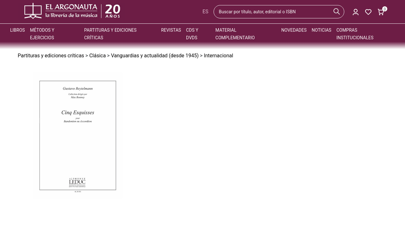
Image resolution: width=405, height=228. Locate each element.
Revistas (171, 30)
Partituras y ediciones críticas (51, 56)
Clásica (97, 56)
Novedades (294, 30)
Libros (17, 30)
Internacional (218, 56)
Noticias (321, 30)
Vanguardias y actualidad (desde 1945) (155, 56)
